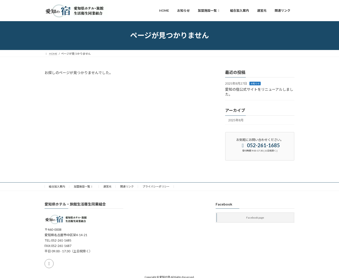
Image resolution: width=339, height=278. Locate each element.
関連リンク (127, 186)
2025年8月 (236, 120)
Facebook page (255, 217)
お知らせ (255, 83)
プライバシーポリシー (156, 186)
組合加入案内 (57, 186)
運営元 (107, 186)
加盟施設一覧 (83, 186)
